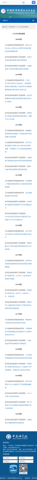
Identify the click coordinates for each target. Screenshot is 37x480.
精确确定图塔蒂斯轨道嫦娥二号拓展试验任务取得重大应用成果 (18, 134)
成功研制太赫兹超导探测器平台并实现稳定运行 (18, 205)
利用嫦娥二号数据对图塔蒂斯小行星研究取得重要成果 (18, 184)
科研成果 (12, 27)
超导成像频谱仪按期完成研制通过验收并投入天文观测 (18, 98)
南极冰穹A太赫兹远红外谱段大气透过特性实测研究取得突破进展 (18, 305)
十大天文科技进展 (22, 27)
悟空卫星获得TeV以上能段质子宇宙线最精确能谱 (18, 384)
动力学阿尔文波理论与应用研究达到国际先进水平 (18, 234)
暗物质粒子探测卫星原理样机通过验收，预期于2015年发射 (18, 116)
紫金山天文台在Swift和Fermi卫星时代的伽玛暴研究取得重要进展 (18, 48)
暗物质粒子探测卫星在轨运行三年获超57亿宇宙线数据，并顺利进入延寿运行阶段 (18, 367)
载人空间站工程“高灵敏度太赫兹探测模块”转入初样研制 (18, 405)
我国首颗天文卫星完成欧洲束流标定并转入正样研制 (18, 246)
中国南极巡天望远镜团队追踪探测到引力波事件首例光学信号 (18, 332)
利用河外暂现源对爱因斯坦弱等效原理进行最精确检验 (18, 264)
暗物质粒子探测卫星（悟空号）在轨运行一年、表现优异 (18, 293)
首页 (5, 27)
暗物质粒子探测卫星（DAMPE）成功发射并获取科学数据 (18, 276)
